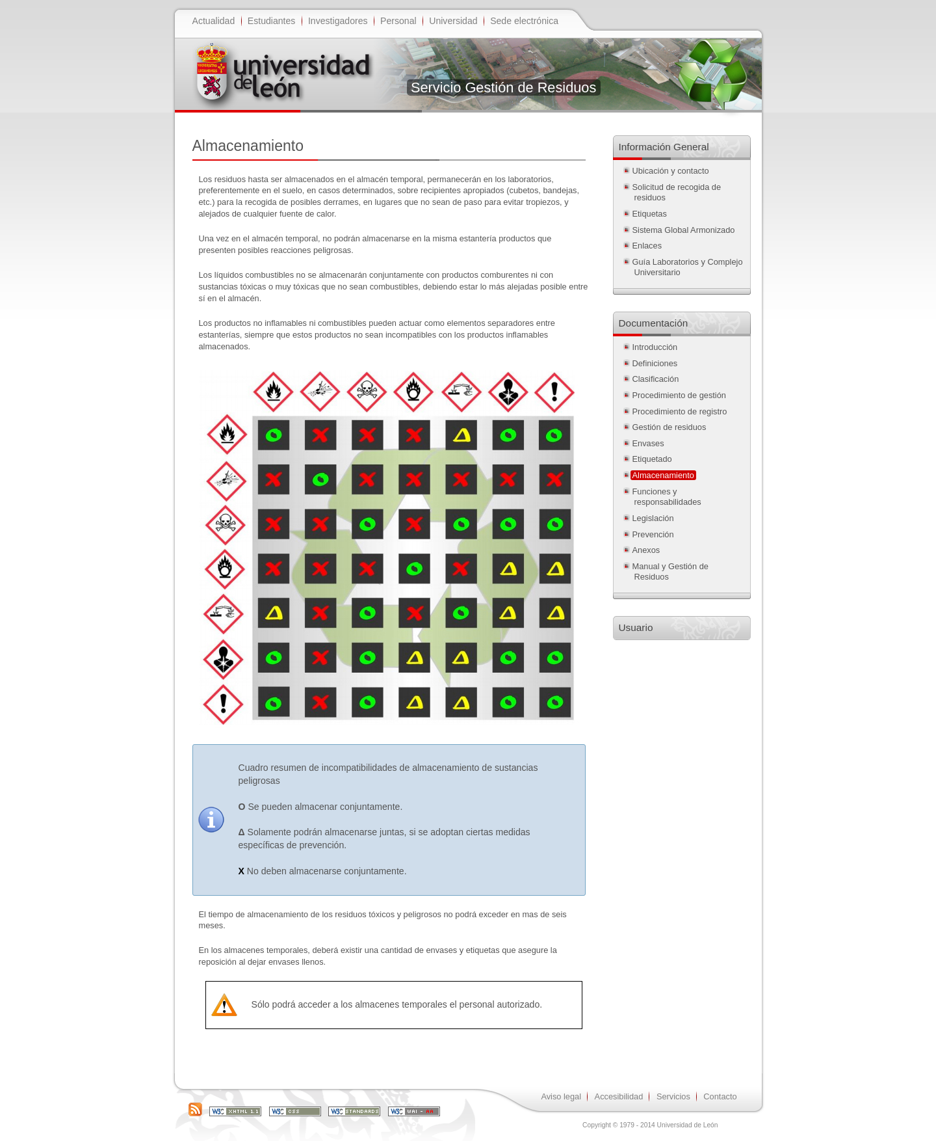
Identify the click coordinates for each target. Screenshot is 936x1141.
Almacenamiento (663, 475)
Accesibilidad (619, 1096)
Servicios (673, 1096)
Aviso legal (561, 1096)
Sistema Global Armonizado (683, 230)
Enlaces (647, 245)
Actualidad (213, 21)
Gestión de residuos (669, 427)
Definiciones (655, 363)
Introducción (655, 347)
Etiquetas (649, 214)
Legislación (653, 518)
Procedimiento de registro (679, 411)
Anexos (646, 550)
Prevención (653, 534)
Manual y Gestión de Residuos (670, 571)
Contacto (719, 1096)
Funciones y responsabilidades (666, 497)
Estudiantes (272, 21)
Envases (648, 443)
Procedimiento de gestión (679, 395)
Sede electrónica (524, 21)
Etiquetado (652, 459)
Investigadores (338, 21)
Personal (398, 21)
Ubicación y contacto (670, 171)
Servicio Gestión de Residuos (503, 87)
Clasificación (655, 379)
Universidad (453, 21)
